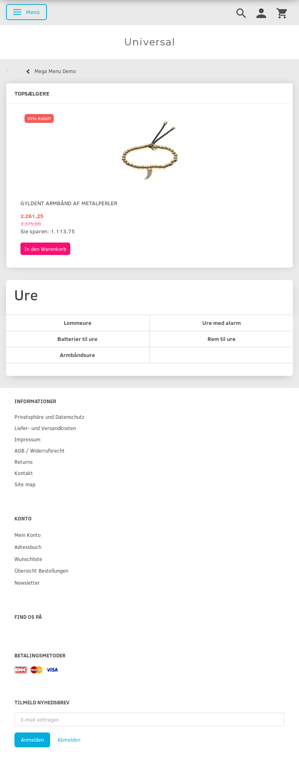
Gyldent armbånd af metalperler (68, 203)
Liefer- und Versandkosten (45, 427)
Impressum (27, 439)
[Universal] (149, 42)
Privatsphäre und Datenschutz (49, 416)
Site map (24, 484)
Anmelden (32, 739)
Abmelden (68, 739)
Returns (23, 461)
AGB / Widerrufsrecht (39, 450)
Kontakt (23, 472)
